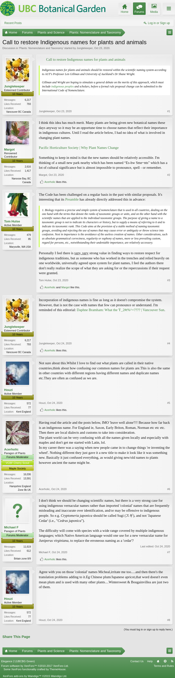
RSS (172, 661)
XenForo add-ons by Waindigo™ (22, 676)
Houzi (8, 390)
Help (150, 661)
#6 (168, 489)
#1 (168, 111)
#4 (168, 343)
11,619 (27, 546)
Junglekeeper (85, 48)
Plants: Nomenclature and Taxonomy (41, 48)
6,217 (28, 100)
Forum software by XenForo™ (35, 665)
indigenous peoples (62, 86)
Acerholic (49, 181)
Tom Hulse (12, 221)
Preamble (72, 199)
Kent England (23, 411)
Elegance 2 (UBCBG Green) (18, 661)
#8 (168, 620)
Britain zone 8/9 (22, 558)
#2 (168, 174)
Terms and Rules (164, 665)
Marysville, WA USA (20, 247)
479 (29, 235)
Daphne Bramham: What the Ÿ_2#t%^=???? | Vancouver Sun (120, 310)
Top (165, 661)
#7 (168, 552)
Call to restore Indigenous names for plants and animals (85, 59)
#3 (168, 280)
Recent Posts (13, 23)
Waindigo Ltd (58, 676)
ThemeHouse (58, 669)
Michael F (11, 527)
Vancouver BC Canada (18, 111)
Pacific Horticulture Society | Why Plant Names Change (79, 148)
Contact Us (136, 661)
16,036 (27, 474)
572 (29, 403)
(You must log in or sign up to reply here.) (148, 629)
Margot (9, 149)
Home (158, 661)
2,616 (28, 166)
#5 (168, 402)
